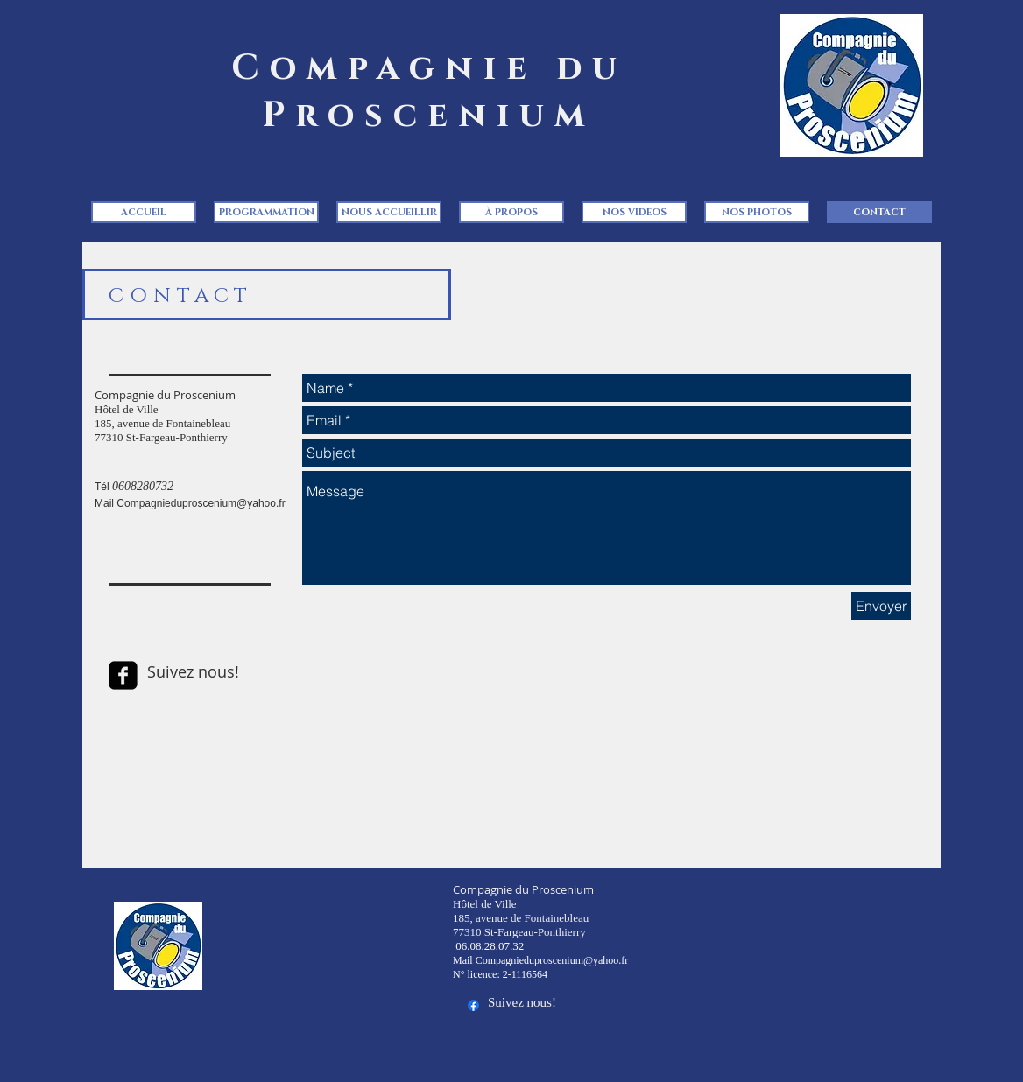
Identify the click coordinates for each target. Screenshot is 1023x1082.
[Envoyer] (881, 606)
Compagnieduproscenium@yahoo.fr (200, 503)
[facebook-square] (123, 675)
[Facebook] (473, 1005)
